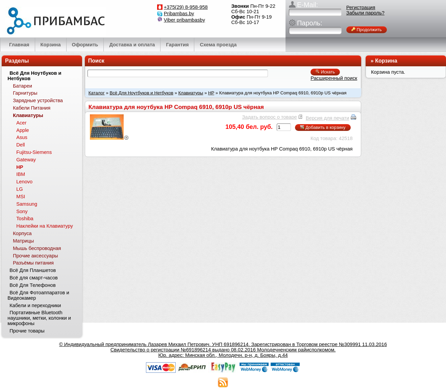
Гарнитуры (25, 93)
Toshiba (24, 218)
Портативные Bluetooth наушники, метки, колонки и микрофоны (39, 318)
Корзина (386, 61)
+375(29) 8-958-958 (186, 7)
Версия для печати (327, 118)
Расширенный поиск (334, 78)
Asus (21, 137)
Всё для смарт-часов (33, 277)
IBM (20, 174)
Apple (22, 130)
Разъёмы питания (33, 263)
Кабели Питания (31, 108)
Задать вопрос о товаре (269, 117)
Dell (20, 144)
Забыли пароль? (365, 13)
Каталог (97, 92)
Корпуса (22, 233)
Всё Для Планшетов (32, 270)
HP (211, 92)
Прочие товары (27, 331)
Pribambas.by (179, 13)
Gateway (26, 159)
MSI (20, 196)
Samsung (26, 204)
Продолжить (366, 29)
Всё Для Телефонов (32, 285)
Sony (21, 211)
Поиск (96, 61)
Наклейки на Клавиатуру (44, 226)
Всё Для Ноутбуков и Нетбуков (141, 92)
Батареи (22, 86)
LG (19, 189)
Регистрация (360, 7)
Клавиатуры (190, 92)
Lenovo (24, 181)
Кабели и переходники (35, 305)
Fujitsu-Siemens (34, 152)
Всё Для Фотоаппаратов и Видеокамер (38, 295)
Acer (21, 122)
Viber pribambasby (184, 20)
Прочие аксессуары (35, 255)
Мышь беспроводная (37, 248)
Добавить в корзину (322, 127)
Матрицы (23, 241)
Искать (325, 71)
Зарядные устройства (38, 100)
